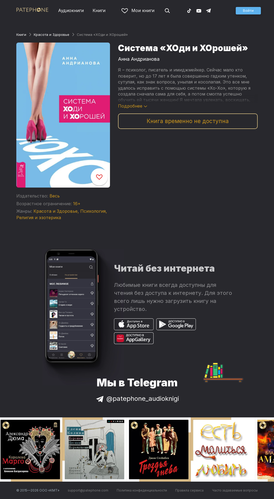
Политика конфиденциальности (142, 490)
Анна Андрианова (138, 59)
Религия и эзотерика (38, 217)
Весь (55, 196)
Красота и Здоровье (51, 34)
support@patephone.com (88, 490)
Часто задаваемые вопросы (235, 490)
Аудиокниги (71, 10)
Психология (93, 211)
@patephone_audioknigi (137, 398)
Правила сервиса (189, 490)
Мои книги (137, 10)
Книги (99, 10)
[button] (248, 10)
